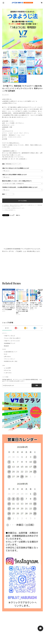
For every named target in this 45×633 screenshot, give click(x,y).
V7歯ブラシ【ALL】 (9, 335)
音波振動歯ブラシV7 (9, 343)
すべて (7, 328)
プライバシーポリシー (9, 359)
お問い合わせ (7, 356)
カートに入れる (22, 200)
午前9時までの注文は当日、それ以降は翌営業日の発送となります (19, 187)
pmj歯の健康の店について (10, 351)
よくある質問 (7, 368)
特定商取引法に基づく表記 (10, 361)
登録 (37, 385)
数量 (3, 194)
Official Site (7, 370)
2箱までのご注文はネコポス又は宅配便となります (15, 168)
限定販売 (6, 346)
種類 (3, 164)
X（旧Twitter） (8, 372)
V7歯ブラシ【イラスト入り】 (12, 340)
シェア (12, 215)
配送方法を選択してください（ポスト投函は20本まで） (17, 181)
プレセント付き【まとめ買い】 (12, 338)
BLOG (5, 354)
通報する (18, 215)
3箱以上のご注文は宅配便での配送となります (14, 174)
